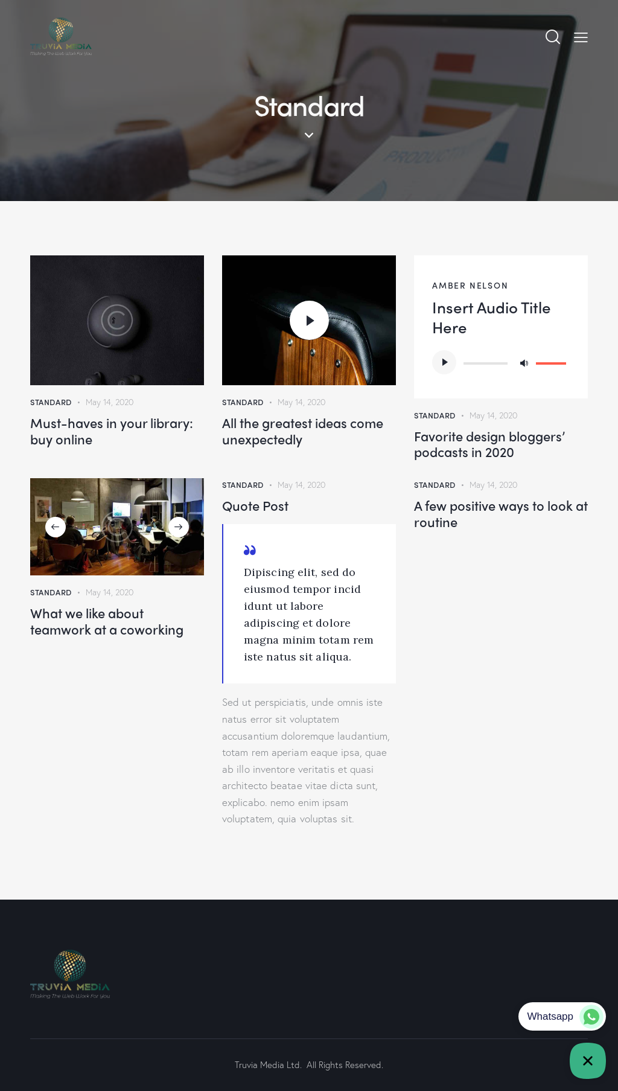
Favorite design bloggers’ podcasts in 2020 (489, 444)
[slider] (486, 363)
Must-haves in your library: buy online (111, 431)
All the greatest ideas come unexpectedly (302, 431)
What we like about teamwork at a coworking (106, 621)
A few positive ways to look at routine (501, 514)
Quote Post (255, 506)
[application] (501, 362)
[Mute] (524, 362)
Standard (51, 402)
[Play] (444, 362)
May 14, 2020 (109, 402)
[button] (55, 527)
